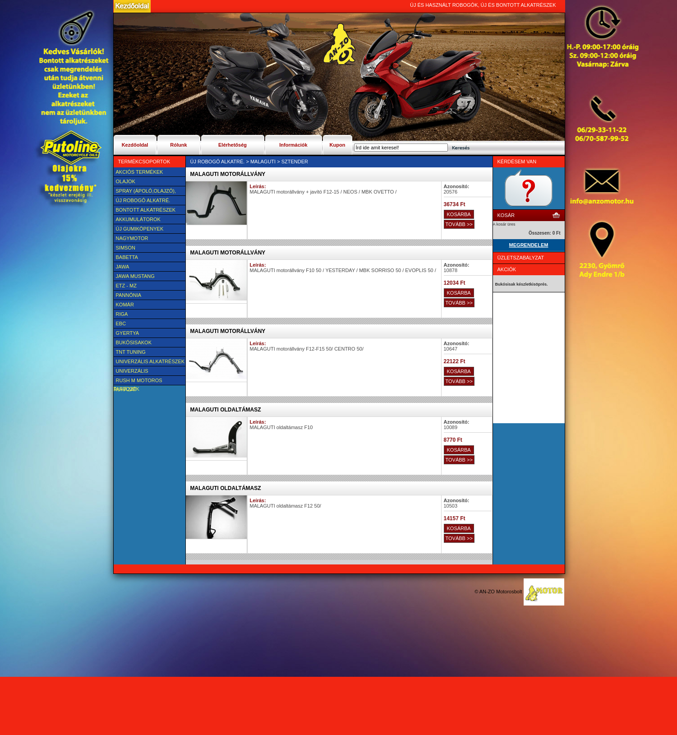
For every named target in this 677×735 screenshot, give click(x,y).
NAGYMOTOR (132, 238)
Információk (293, 145)
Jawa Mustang (135, 276)
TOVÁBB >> (459, 224)
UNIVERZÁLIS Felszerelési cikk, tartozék (139, 371)
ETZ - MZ (126, 285)
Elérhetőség (232, 145)
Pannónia (129, 295)
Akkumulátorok (138, 219)
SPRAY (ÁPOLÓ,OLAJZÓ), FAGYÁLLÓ (145, 191)
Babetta (127, 257)
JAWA (122, 266)
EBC (121, 323)
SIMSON (125, 247)
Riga (122, 314)
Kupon (337, 145)
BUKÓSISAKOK (134, 342)
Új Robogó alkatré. (143, 200)
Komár (125, 304)
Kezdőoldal (135, 145)
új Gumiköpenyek (140, 228)
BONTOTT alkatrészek (146, 210)
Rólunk (178, 145)
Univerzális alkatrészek (150, 361)
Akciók (506, 269)
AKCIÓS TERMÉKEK (139, 172)
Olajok (125, 181)
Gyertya (127, 333)
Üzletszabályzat (520, 257)
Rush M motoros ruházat (138, 381)
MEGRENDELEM (528, 245)
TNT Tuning (131, 352)
